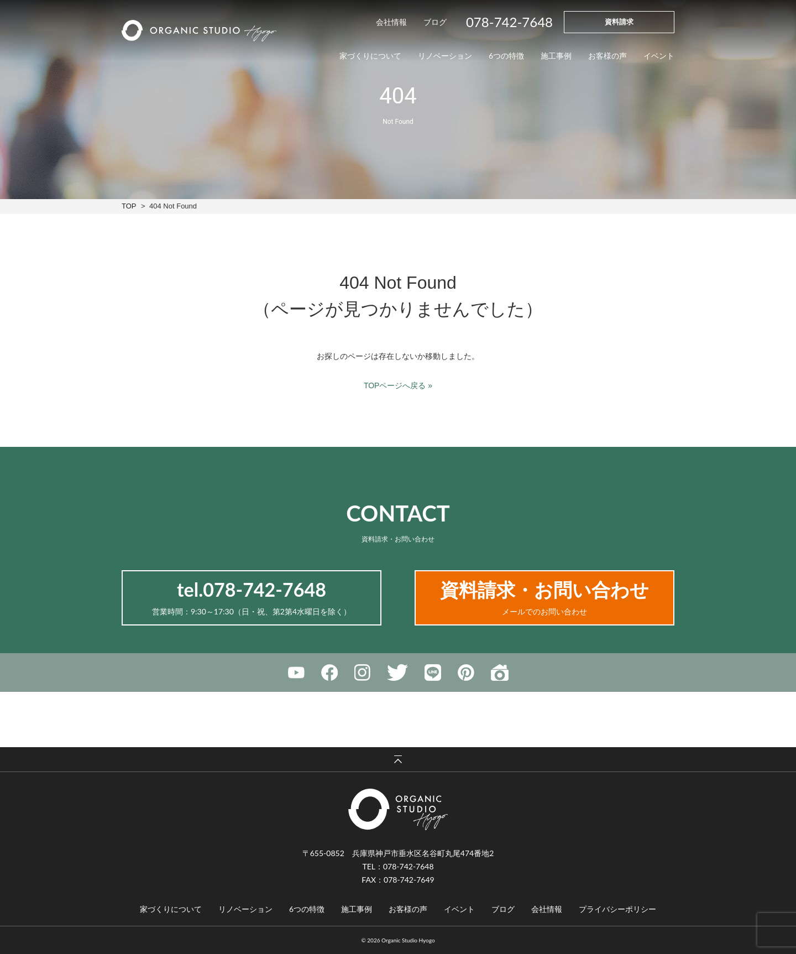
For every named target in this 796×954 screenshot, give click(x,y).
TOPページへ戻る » (398, 385)
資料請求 (619, 21)
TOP (129, 206)
